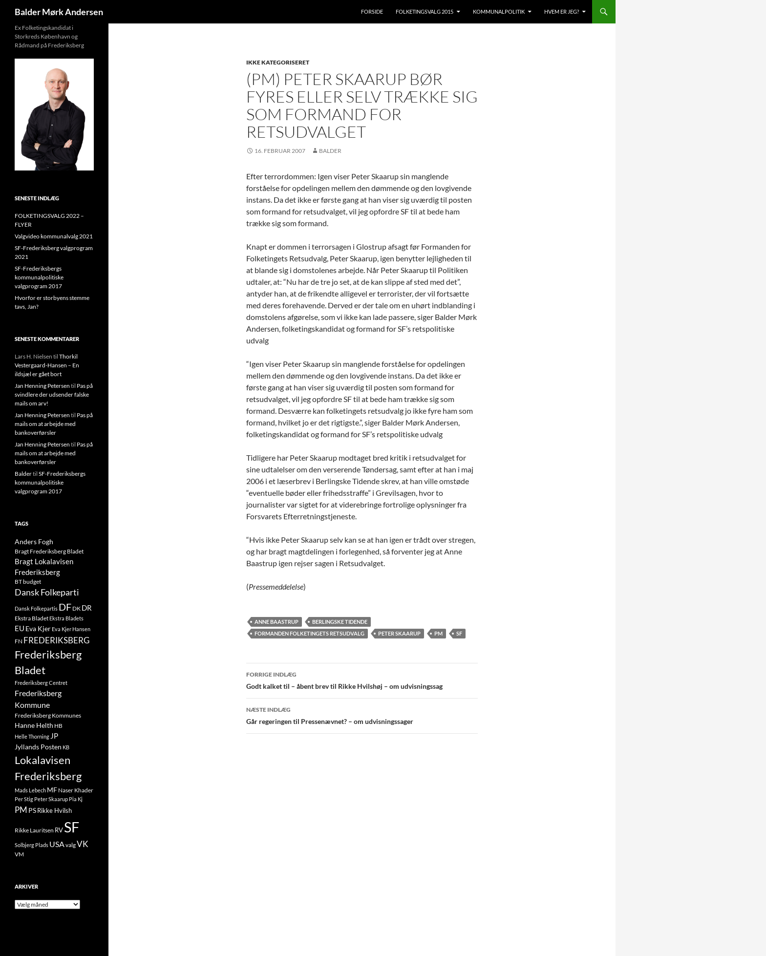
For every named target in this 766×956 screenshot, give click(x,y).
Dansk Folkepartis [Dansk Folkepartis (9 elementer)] (36, 608)
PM (438, 633)
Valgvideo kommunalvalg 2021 (54, 236)
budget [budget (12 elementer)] (32, 581)
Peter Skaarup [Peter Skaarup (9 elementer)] (51, 799)
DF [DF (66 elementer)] (65, 607)
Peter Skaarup (399, 633)
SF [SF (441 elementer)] (71, 826)
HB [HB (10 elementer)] (58, 725)
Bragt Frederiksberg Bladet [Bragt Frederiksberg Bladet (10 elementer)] (49, 551)
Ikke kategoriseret (277, 62)
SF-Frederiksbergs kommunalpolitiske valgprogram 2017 (39, 277)
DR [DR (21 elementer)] (87, 607)
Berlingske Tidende (339, 621)
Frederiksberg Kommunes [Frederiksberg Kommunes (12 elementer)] (48, 715)
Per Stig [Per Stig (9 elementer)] (24, 799)
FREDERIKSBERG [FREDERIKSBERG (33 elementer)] (56, 640)
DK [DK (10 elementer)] (76, 608)
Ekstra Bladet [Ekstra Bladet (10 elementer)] (31, 618)
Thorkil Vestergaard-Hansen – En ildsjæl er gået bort (47, 365)
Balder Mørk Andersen (59, 11)
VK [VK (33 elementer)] (82, 844)
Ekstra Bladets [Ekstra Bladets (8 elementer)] (66, 618)
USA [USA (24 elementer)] (56, 844)
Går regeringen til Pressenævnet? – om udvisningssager (362, 714)
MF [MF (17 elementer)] (52, 790)
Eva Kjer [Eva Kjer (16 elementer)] (38, 628)
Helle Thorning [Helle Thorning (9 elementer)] (32, 736)
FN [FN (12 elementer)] (18, 641)
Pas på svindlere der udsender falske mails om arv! (54, 394)
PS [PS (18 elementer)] (32, 810)
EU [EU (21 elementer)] (19, 628)
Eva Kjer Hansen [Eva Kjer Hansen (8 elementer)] (71, 629)
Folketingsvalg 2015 (424, 11)
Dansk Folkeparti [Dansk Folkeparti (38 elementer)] (47, 592)
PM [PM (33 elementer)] (21, 810)
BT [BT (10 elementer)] (18, 581)
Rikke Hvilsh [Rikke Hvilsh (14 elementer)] (54, 810)
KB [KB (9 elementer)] (66, 747)
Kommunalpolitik (499, 11)
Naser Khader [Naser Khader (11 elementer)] (75, 790)
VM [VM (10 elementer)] (19, 854)
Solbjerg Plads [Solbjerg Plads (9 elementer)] (31, 845)
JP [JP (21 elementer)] (54, 735)
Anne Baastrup (276, 621)
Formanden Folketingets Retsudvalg (309, 633)
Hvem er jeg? (561, 11)
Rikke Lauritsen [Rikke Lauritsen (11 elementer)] (34, 830)
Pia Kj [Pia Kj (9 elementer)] (76, 799)
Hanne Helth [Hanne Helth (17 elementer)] (34, 725)
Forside (372, 11)
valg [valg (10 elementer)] (70, 845)
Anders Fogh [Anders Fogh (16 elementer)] (34, 541)
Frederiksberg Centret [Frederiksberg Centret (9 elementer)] (41, 683)
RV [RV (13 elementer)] (59, 830)
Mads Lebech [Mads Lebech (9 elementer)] (30, 790)
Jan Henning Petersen (42, 385)
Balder (330, 150)
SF (459, 633)
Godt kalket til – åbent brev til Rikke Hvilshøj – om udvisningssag (362, 679)
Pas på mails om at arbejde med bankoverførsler (54, 423)
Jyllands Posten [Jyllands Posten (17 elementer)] (38, 747)
